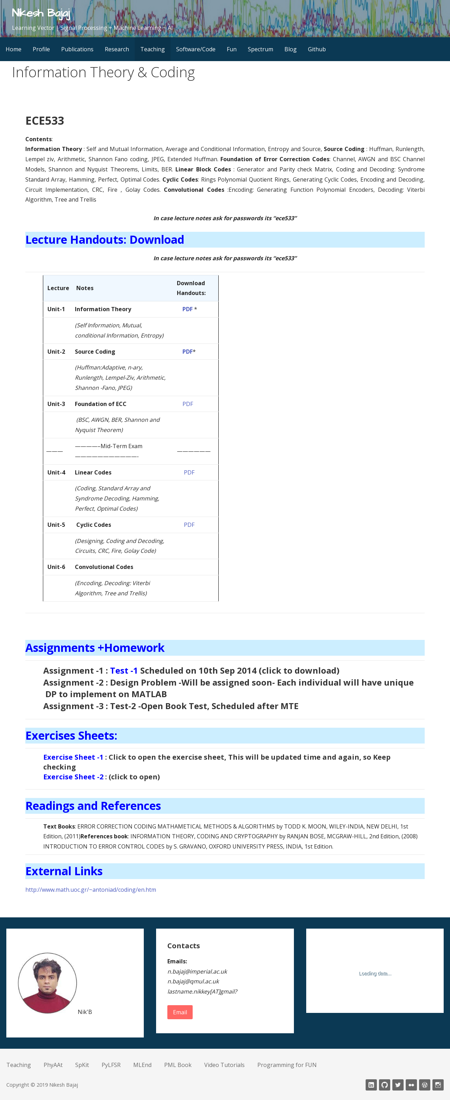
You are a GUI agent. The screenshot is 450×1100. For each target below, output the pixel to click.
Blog (290, 49)
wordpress (424, 1085)
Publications (77, 49)
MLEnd (142, 1065)
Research (117, 49)
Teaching (152, 49)
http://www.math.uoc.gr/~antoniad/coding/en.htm (90, 889)
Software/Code (196, 49)
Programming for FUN (287, 1065)
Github (317, 49)
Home (13, 49)
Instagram (438, 1085)
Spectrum (260, 49)
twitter (398, 1085)
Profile (41, 49)
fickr (411, 1085)
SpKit (82, 1065)
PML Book (178, 1065)
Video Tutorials (224, 1065)
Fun (232, 49)
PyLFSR (111, 1065)
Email (180, 1012)
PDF (187, 309)
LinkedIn (371, 1085)
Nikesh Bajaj (41, 13)
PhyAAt (53, 1065)
